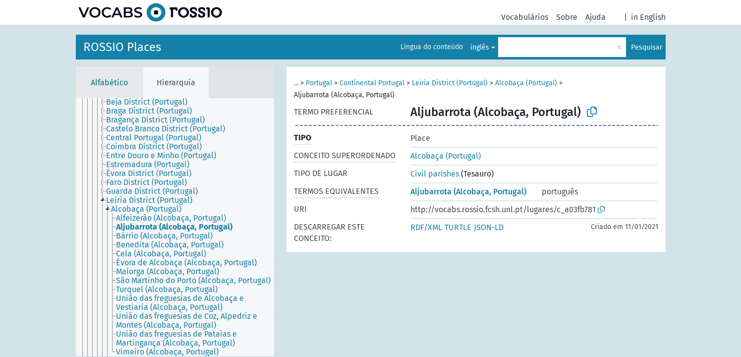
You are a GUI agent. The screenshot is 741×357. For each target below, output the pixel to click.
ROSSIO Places (122, 47)
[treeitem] (151, 102)
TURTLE (458, 227)
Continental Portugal (372, 83)
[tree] (175, 227)
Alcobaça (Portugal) (526, 83)
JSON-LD (489, 227)
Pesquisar (646, 47)
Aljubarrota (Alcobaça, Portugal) (468, 191)
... (296, 83)
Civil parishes (434, 173)
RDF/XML (426, 227)
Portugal (319, 83)
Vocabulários (524, 17)
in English (648, 17)
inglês (479, 47)
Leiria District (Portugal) (450, 83)
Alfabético (109, 82)
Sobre (566, 17)
